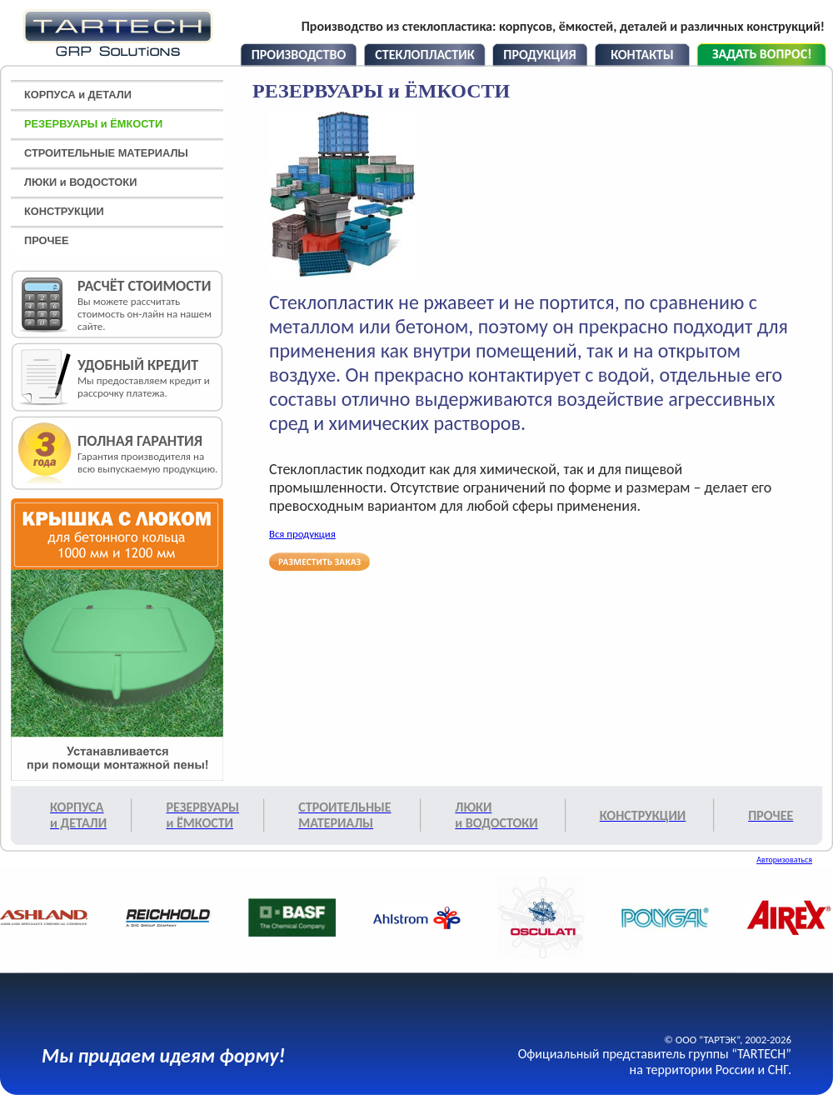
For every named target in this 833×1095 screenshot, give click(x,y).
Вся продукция (302, 534)
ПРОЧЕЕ (46, 240)
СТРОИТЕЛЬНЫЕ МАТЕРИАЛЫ (106, 153)
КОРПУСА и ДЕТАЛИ (78, 94)
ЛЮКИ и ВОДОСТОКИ (80, 182)
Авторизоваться (784, 859)
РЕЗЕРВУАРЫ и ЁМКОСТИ (93, 124)
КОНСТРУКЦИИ (64, 211)
